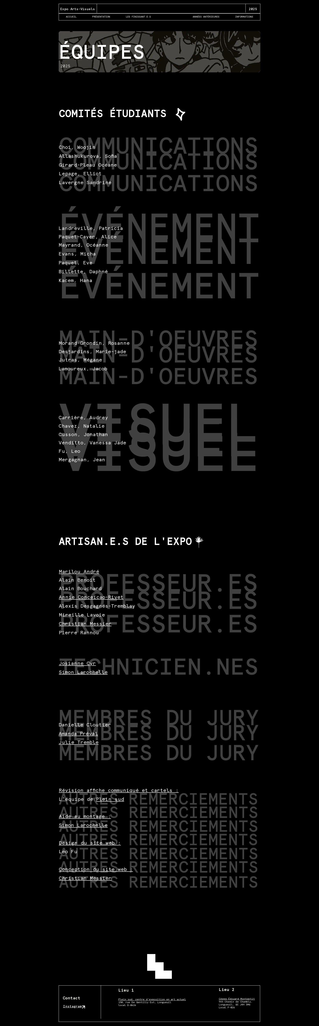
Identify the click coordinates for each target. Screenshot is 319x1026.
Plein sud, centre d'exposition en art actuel (152, 999)
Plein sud (110, 799)
